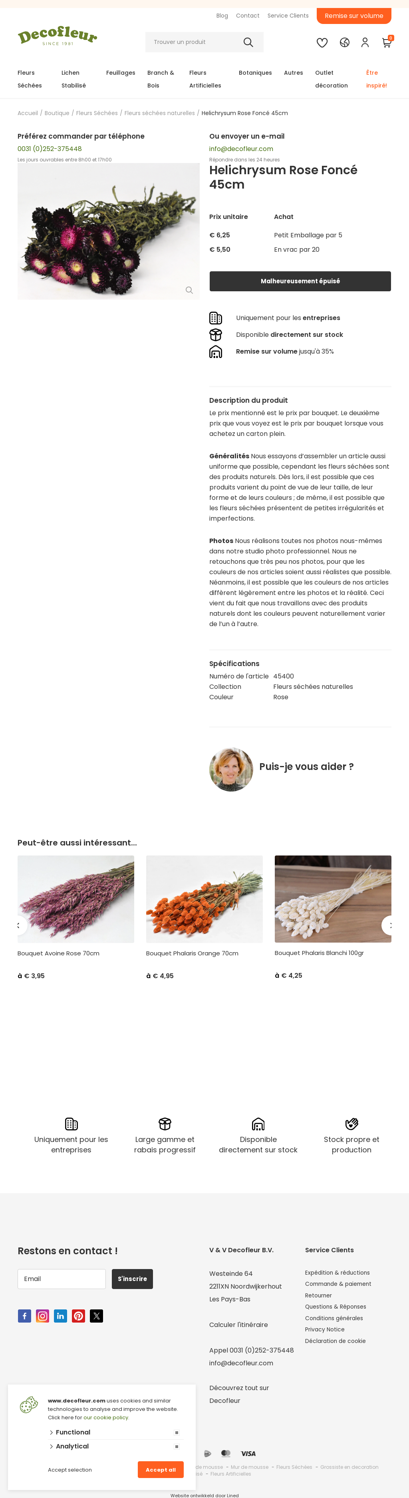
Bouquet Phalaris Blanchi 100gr (319, 953)
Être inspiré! (376, 79)
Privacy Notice (327, 1336)
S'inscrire (135, 1277)
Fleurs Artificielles (205, 79)
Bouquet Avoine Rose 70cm (58, 953)
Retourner (321, 1298)
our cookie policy (105, 1417)
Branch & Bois (160, 79)
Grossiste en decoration (349, 1465)
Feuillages (120, 73)
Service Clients (288, 16)
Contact (248, 16)
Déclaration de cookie (339, 1349)
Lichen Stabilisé (74, 79)
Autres (293, 73)
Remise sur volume (354, 15)
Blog (222, 16)
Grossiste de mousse (197, 1465)
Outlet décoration (331, 79)
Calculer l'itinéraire (238, 1323)
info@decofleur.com (241, 148)
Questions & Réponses (340, 1310)
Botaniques (255, 73)
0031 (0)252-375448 (50, 148)
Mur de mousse (249, 1465)
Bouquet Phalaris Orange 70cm (192, 953)
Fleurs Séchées (30, 79)
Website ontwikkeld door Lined (205, 1494)
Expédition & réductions (342, 1272)
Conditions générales (338, 1323)
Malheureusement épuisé (300, 281)
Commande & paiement (343, 1285)
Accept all (161, 1470)
